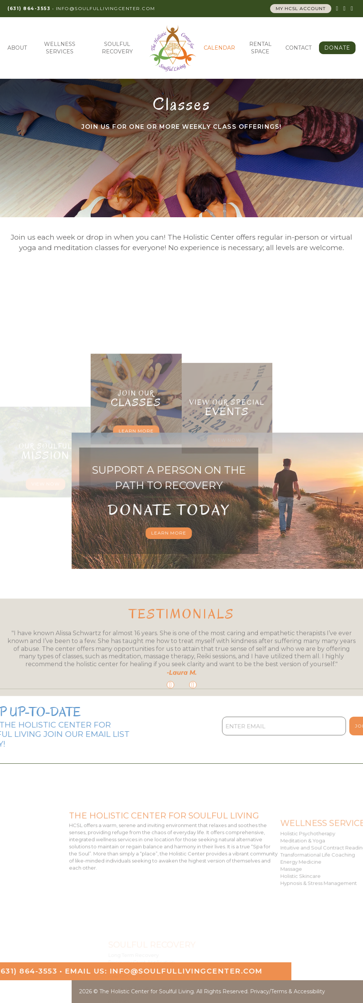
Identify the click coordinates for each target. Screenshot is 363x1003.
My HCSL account (301, 8)
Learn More (136, 475)
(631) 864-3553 (28, 8)
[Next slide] (193, 729)
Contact (298, 47)
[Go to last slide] (170, 729)
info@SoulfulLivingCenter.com (105, 8)
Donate (337, 47)
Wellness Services (59, 48)
